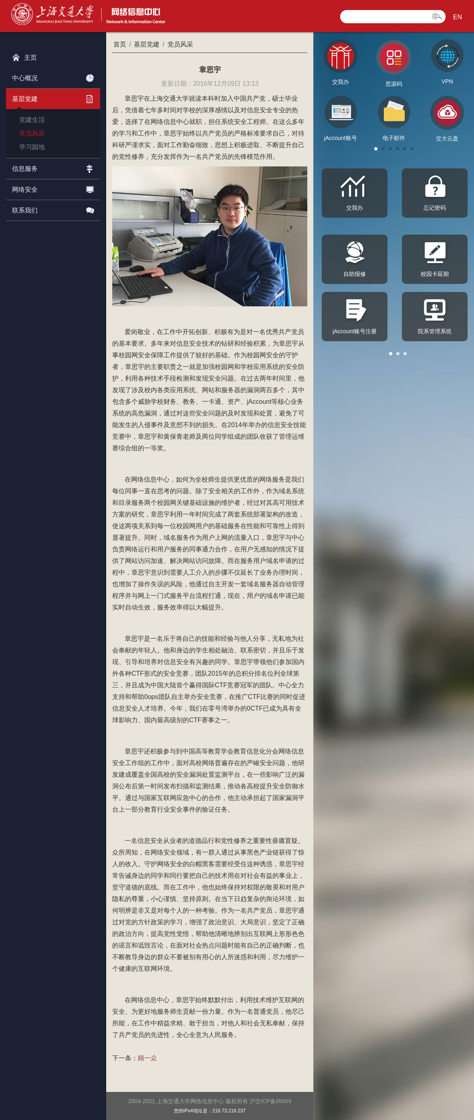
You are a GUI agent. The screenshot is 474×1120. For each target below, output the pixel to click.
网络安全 (53, 188)
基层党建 (53, 97)
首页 (119, 44)
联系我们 (53, 209)
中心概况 (53, 76)
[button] (375, 148)
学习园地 (32, 147)
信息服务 (53, 167)
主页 (24, 55)
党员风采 (32, 133)
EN (457, 17)
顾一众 (147, 1058)
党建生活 (32, 119)
